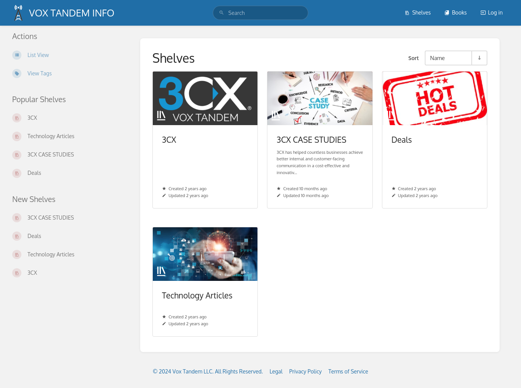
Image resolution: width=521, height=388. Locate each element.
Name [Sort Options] (437, 57)
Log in (492, 12)
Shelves (418, 12)
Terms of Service (348, 371)
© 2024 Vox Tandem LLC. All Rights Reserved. (208, 371)
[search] (260, 13)
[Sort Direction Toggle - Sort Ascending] (479, 58)
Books (455, 12)
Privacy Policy (305, 371)
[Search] (221, 13)
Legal (276, 371)
